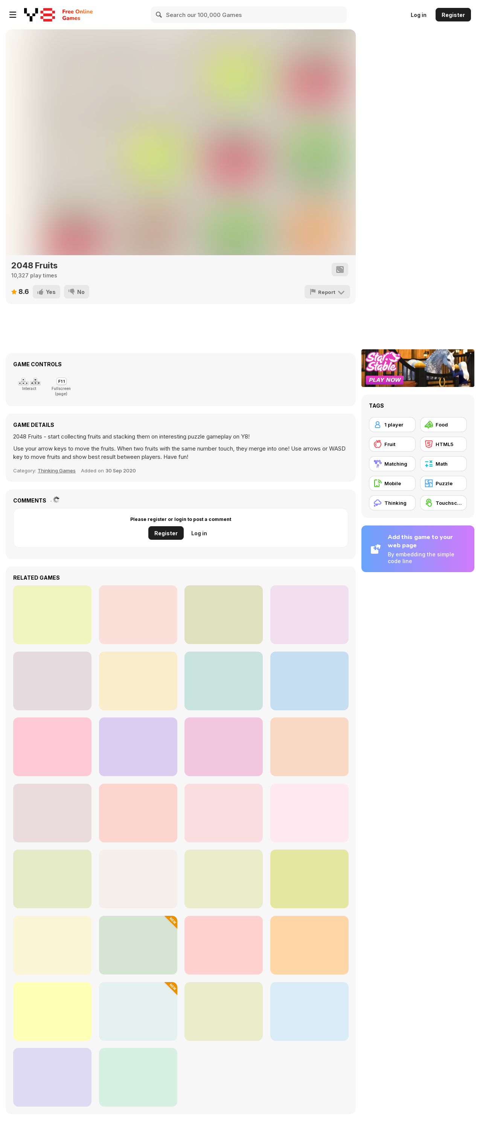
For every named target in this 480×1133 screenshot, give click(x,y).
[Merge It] (52, 681)
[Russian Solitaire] (223, 681)
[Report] (327, 291)
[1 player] (392, 424)
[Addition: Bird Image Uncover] (52, 879)
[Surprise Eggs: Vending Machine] (223, 1011)
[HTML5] (443, 444)
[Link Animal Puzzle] (309, 1011)
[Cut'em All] (309, 681)
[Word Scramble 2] (52, 746)
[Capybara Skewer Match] (309, 945)
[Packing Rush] (138, 945)
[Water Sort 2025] (52, 1011)
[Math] (443, 463)
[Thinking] (392, 502)
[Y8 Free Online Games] (39, 14)
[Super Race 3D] (223, 945)
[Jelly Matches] (309, 746)
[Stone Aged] (223, 614)
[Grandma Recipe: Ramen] (52, 945)
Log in (419, 15)
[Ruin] (309, 614)
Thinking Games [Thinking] (57, 471)
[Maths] (223, 813)
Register (453, 15)
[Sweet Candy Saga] (138, 681)
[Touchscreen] (443, 502)
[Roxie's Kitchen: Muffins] (138, 879)
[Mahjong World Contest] (52, 614)
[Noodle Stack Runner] (52, 813)
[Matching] (392, 463)
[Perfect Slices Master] (138, 1077)
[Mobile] (392, 483)
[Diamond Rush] (52, 1077)
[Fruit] (392, 444)
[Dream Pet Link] (223, 879)
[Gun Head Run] (309, 879)
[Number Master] (138, 1011)
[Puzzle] (443, 483)
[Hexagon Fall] (138, 614)
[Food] (443, 424)
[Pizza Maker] (309, 813)
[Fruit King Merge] (223, 746)
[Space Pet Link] (138, 813)
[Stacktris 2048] (138, 746)
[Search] (159, 14)
